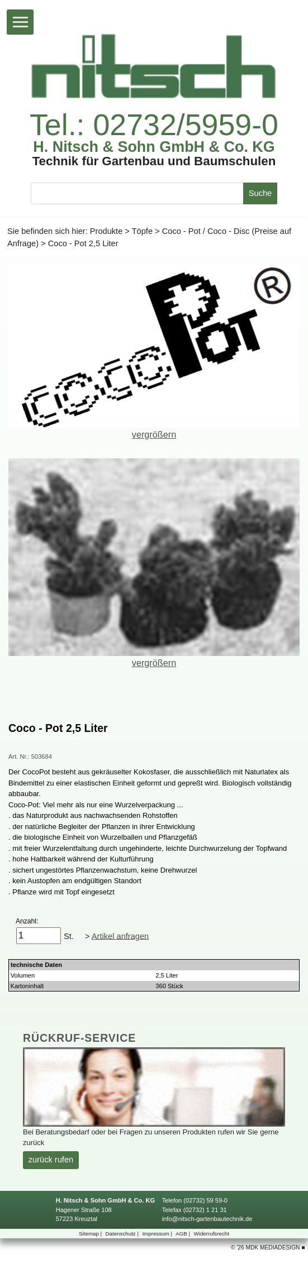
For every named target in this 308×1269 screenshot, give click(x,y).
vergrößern (154, 434)
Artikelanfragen (120, 935)
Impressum (157, 1233)
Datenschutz (123, 1233)
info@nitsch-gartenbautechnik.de (207, 1218)
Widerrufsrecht (211, 1233)
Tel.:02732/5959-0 (154, 125)
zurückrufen (51, 1159)
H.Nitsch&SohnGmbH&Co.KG (154, 147)
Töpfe (142, 231)
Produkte (106, 231)
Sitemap (91, 1233)
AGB (184, 1233)
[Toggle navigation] (20, 22)
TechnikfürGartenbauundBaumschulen (154, 161)
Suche (260, 193)
